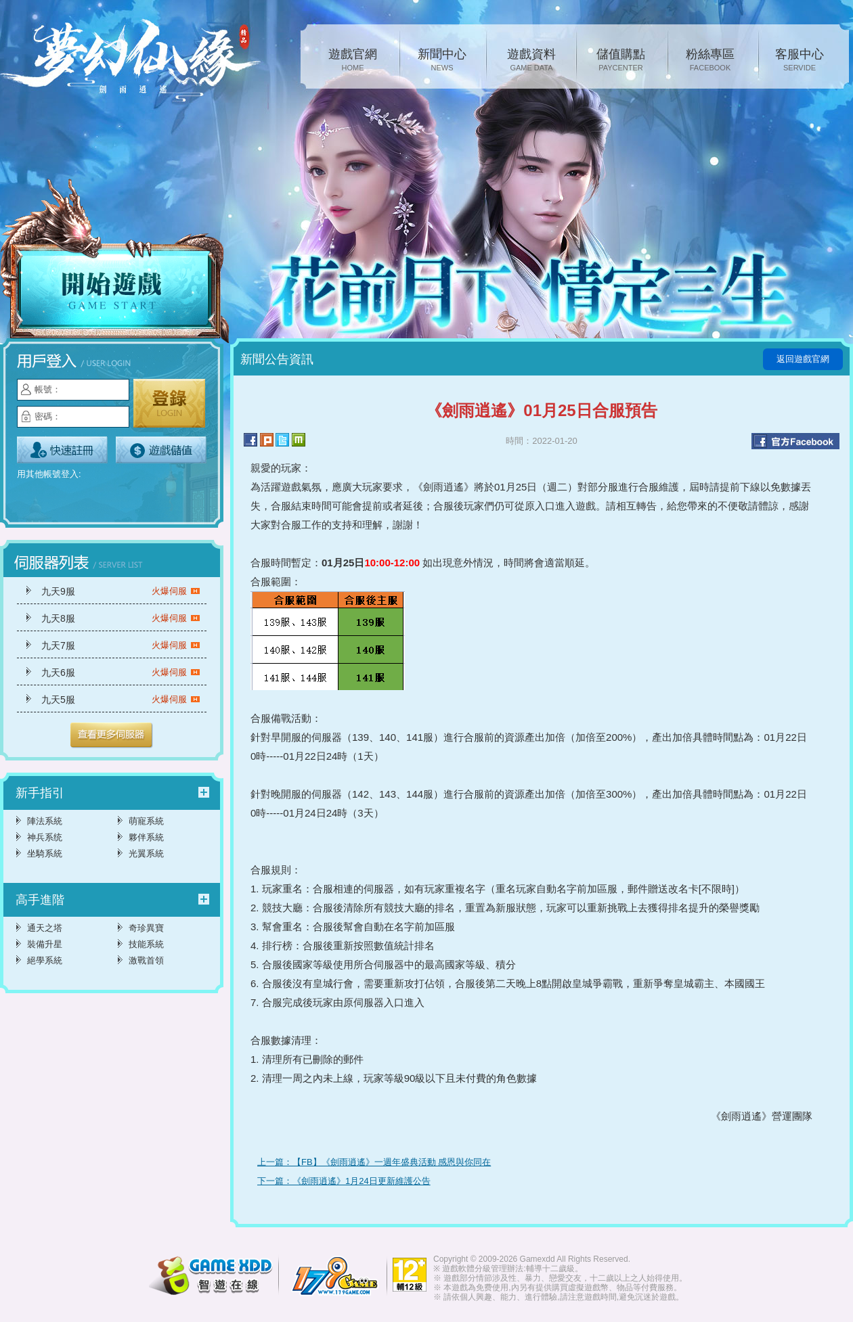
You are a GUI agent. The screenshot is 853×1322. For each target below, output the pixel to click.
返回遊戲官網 (803, 359)
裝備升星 (44, 944)
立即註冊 (62, 449)
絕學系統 (44, 960)
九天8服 (120, 618)
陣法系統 (44, 821)
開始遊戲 (115, 262)
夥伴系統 (146, 837)
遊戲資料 (531, 60)
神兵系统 (44, 837)
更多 (111, 735)
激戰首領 (146, 960)
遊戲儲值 (161, 449)
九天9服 (120, 591)
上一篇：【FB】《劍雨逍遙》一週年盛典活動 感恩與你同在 (374, 1162)
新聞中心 (442, 60)
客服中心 (799, 60)
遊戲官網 (352, 60)
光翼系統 (146, 853)
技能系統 (146, 944)
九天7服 (120, 645)
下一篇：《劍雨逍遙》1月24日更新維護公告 (344, 1181)
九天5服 (120, 699)
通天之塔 (44, 928)
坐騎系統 (44, 853)
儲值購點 (620, 60)
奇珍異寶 (146, 928)
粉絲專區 (710, 60)
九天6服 (120, 672)
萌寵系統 (146, 821)
